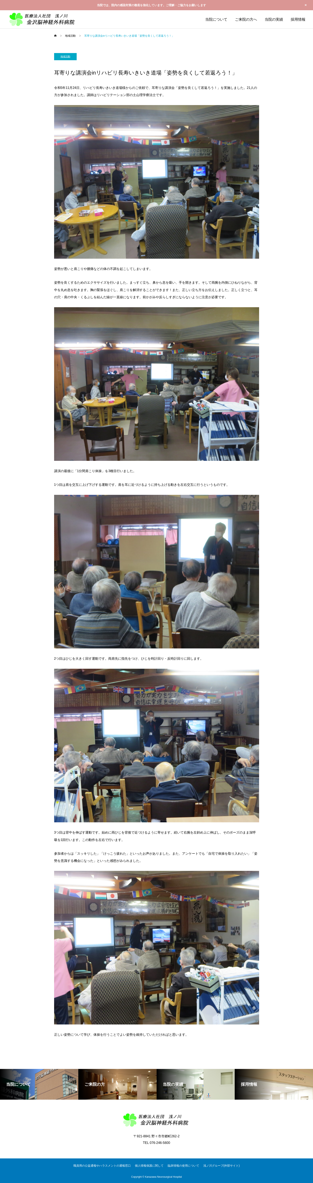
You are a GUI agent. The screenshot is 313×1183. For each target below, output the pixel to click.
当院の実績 (274, 19)
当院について (216, 19)
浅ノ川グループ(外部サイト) (221, 1165)
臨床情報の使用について (183, 1165)
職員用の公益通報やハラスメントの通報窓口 (102, 1165)
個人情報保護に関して (149, 1165)
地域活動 (65, 56)
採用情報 (298, 19)
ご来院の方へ (246, 19)
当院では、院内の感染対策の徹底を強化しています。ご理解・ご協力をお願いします (151, 5)
